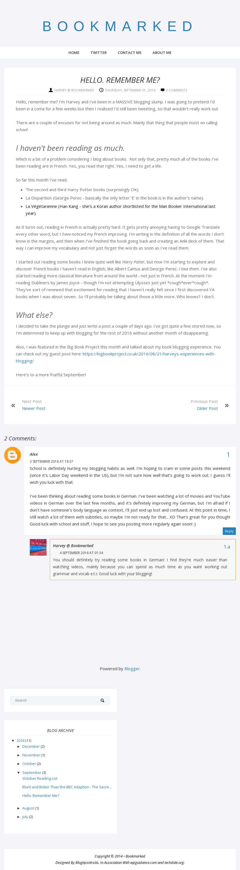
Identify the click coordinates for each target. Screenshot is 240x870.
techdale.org (174, 862)
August (28, 808)
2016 (21, 740)
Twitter (98, 52)
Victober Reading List (39, 778)
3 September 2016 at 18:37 (51, 461)
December (31, 746)
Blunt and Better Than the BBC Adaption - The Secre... (66, 786)
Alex (34, 454)
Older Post (207, 408)
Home (73, 52)
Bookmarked (120, 26)
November (31, 754)
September (32, 772)
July (25, 816)
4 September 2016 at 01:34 (81, 552)
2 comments (176, 90)
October (29, 763)
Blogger (132, 668)
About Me (162, 52)
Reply (229, 531)
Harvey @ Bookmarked (73, 545)
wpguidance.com (143, 862)
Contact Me (129, 52)
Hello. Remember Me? (40, 795)
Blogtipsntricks (87, 862)
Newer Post (33, 408)
